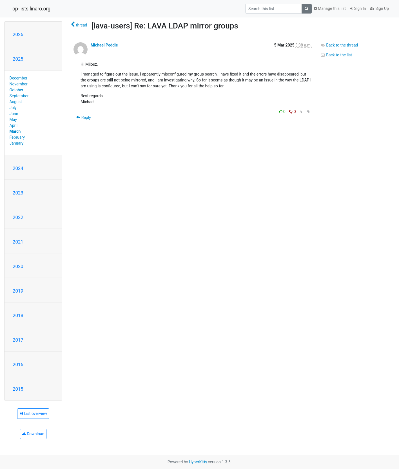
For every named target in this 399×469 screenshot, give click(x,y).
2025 (18, 59)
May (13, 119)
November (19, 84)
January (17, 143)
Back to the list (336, 55)
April (14, 125)
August (16, 101)
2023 (18, 193)
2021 (18, 242)
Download (33, 434)
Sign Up (379, 8)
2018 (18, 315)
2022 (18, 217)
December (19, 78)
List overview (33, 413)
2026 (18, 34)
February (17, 137)
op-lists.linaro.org (31, 9)
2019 (18, 291)
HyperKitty (198, 462)
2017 (18, 340)
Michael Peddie (104, 45)
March (15, 131)
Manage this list (330, 8)
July (13, 107)
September (19, 96)
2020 (18, 266)
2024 (18, 168)
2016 (18, 364)
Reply (83, 117)
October (16, 90)
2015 (18, 389)
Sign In (358, 8)
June (14, 113)
